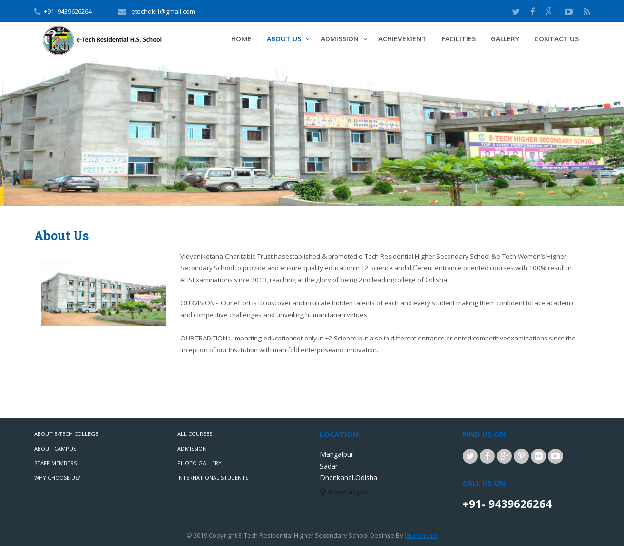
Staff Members (55, 463)
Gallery (505, 38)
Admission (192, 448)
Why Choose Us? (57, 477)
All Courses (194, 433)
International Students (212, 477)
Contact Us (556, 38)
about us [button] (284, 38)
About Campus (55, 448)
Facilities (459, 38)
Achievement (402, 38)
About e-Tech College (66, 433)
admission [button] (340, 38)
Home (241, 38)
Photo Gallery (199, 463)
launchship (421, 535)
